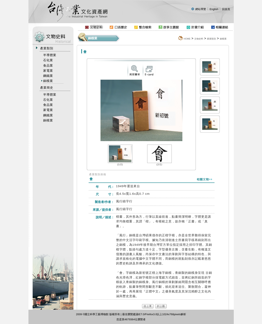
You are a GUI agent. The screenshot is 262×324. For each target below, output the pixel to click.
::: (188, 9)
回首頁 (226, 9)
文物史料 (198, 38)
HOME (187, 38)
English (214, 9)
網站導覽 (200, 9)
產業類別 (211, 38)
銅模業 (223, 38)
